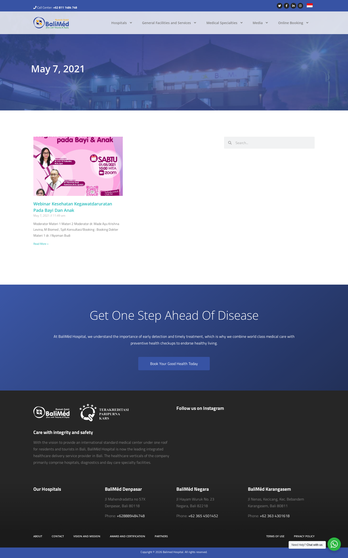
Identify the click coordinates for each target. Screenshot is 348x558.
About (37, 536)
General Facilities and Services (169, 23)
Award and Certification (127, 536)
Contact (58, 536)
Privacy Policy (304, 536)
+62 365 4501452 (203, 516)
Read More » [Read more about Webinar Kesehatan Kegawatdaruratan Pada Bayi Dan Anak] (40, 243)
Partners (161, 536)
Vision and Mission (86, 536)
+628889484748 (131, 516)
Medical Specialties (224, 23)
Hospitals (122, 23)
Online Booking (293, 23)
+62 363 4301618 (275, 516)
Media (260, 23)
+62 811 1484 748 (65, 7)
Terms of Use (275, 536)
